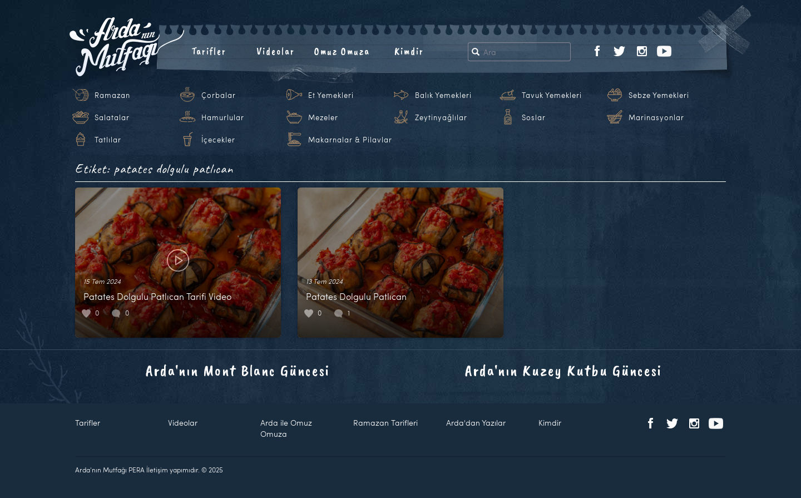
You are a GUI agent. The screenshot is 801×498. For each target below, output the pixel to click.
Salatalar (112, 117)
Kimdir (409, 51)
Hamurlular (222, 117)
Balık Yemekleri (443, 95)
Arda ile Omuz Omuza (286, 428)
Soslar (534, 117)
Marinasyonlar (656, 117)
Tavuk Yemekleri (552, 95)
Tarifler (208, 51)
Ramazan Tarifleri (385, 422)
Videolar (275, 51)
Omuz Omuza (342, 51)
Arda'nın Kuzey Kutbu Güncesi (563, 370)
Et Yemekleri (331, 95)
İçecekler (218, 140)
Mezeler (323, 117)
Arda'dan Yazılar (476, 422)
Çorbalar (218, 95)
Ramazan (112, 95)
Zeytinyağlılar (441, 117)
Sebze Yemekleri (659, 95)
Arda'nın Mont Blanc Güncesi (238, 370)
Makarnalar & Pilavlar (350, 140)
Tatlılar (108, 140)
